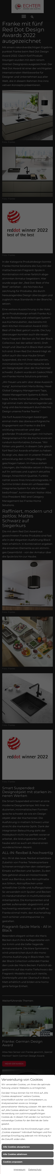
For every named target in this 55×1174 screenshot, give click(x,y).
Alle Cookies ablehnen (15, 1154)
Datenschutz (34, 1169)
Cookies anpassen (12, 1162)
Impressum (19, 1169)
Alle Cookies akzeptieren (16, 1147)
